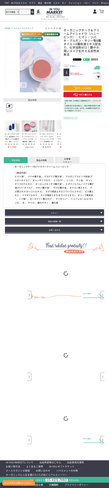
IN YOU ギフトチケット (61, 466)
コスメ (16, 28)
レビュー (54, 212)
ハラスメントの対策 (67, 470)
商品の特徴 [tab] (41, 160)
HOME (7, 28)
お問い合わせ (43, 470)
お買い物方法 (13, 466)
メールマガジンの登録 (18, 470)
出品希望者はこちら (50, 462)
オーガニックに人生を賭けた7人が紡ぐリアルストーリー (36, 474)
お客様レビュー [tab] (67, 160)
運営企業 (38, 484)
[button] (21, 52)
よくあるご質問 (34, 466)
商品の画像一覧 (54, 221)
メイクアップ (27, 28)
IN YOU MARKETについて (19, 462)
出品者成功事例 (75, 462)
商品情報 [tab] (16, 160)
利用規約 (54, 484)
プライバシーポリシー (77, 484)
